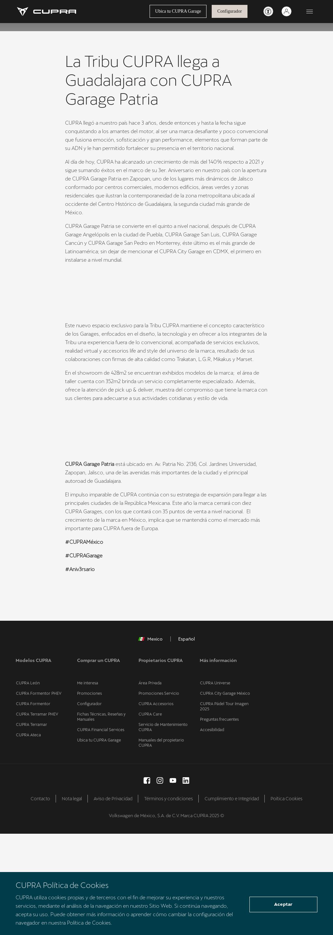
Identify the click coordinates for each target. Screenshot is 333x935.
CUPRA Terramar (31, 826)
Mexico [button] (150, 746)
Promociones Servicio (159, 794)
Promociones (89, 794)
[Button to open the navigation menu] (309, 11)
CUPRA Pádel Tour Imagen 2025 (223, 808)
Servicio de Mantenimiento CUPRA (163, 828)
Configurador (229, 11)
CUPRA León (27, 784)
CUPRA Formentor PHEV (38, 794)
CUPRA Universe (215, 784)
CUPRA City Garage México (224, 794)
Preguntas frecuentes (219, 820)
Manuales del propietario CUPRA (161, 844)
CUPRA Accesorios (156, 805)
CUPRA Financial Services (100, 831)
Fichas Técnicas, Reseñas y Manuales (100, 818)
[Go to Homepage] (47, 11)
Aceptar (283, 904)
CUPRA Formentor (33, 805)
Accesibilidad (211, 831)
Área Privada (150, 784)
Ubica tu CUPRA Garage (178, 11)
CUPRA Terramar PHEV (36, 815)
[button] (77, 535)
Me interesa (87, 784)
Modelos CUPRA (33, 768)
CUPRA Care (150, 815)
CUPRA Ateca (28, 836)
